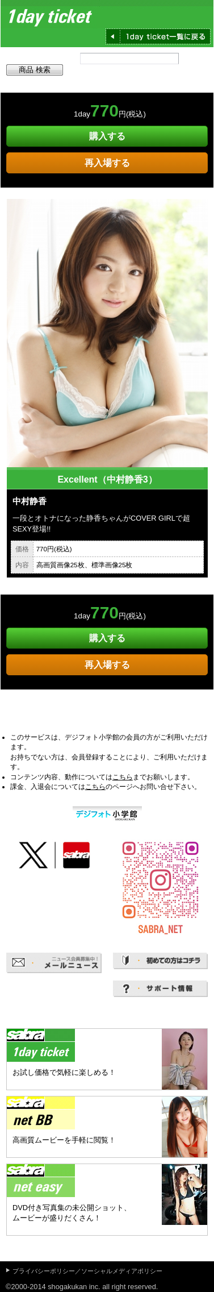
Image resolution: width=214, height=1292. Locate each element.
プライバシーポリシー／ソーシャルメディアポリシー (87, 1271)
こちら (122, 777)
